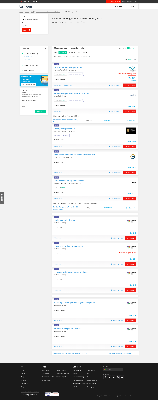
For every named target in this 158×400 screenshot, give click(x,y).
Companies (45, 373)
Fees (79, 52)
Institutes (62, 52)
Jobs (133, 6)
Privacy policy (123, 396)
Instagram (118, 377)
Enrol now (130, 238)
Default (130, 59)
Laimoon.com (112, 396)
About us (24, 373)
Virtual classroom (86, 56)
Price (135, 59)
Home (23, 370)
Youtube (122, 377)
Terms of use (134, 396)
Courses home (77, 370)
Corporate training (78, 377)
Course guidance (78, 380)
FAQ (22, 377)
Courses (120, 6)
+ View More (27, 59)
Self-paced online (74, 56)
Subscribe (40, 111)
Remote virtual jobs (48, 377)
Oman (63, 74)
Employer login (46, 380)
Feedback (2, 198)
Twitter (109, 377)
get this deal (132, 75)
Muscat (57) (28, 57)
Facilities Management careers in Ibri (123, 353)
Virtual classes (77, 387)
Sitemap (23, 380)
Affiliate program (91, 387)
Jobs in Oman (46, 370)
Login (124, 2)
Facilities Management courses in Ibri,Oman (77, 18)
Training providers (30, 394)
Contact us (24, 383)
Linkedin (113, 377)
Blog (22, 387)
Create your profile (61, 377)
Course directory (91, 383)
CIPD (87, 377)
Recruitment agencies (62, 373)
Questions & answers (79, 383)
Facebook (105, 377)
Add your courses (114, 2)
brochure (69, 85)
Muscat (63, 187)
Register (129, 2)
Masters (75, 373)
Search (26, 30)
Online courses (90, 370)
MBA (87, 373)
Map (85, 52)
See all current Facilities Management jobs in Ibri (71, 353)
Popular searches (61, 370)
